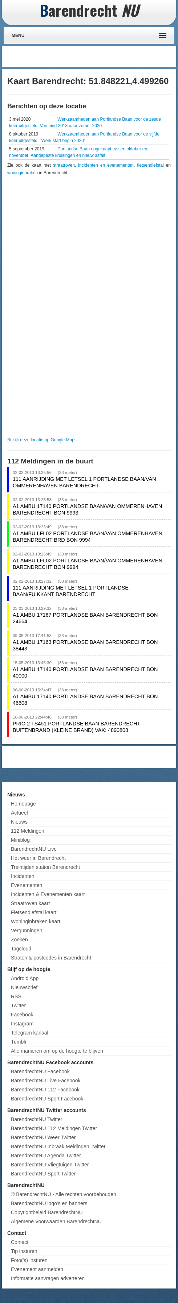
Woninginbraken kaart (35, 921)
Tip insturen (24, 1251)
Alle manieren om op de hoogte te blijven (57, 1051)
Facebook (22, 1014)
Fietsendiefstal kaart (33, 912)
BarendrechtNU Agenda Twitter (46, 1155)
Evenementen (26, 885)
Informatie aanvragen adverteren (48, 1278)
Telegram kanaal (29, 1033)
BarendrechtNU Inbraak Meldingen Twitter (58, 1146)
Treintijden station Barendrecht (45, 867)
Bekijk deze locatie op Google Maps (42, 439)
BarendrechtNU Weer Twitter (43, 1137)
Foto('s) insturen (29, 1260)
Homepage (23, 804)
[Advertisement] (116, 56)
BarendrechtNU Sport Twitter (43, 1174)
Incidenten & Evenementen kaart (48, 894)
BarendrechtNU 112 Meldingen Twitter (54, 1128)
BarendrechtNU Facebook (40, 1071)
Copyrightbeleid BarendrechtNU (47, 1212)
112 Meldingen (27, 831)
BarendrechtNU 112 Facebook (45, 1089)
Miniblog (20, 840)
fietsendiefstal (150, 165)
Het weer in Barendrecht (38, 858)
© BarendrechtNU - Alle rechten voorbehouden (63, 1194)
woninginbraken (22, 172)
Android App (25, 978)
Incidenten (23, 876)
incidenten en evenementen (106, 165)
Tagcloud (21, 949)
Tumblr (19, 1042)
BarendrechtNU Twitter (36, 1119)
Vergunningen (26, 930)
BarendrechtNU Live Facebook (45, 1080)
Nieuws (19, 822)
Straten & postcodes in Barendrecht (51, 958)
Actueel (19, 813)
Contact (19, 1242)
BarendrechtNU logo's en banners (49, 1203)
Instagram (22, 1024)
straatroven (64, 165)
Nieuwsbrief (24, 987)
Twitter (18, 1005)
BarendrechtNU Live (34, 849)
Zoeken (19, 939)
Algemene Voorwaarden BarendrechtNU (56, 1221)
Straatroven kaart (30, 903)
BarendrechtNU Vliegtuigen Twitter (50, 1164)
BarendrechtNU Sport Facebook (47, 1099)
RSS (16, 996)
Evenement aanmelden (37, 1269)
